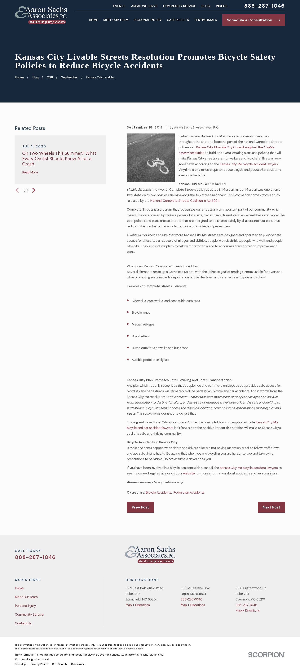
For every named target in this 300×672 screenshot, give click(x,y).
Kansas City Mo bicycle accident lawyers (249, 164)
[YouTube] (272, 556)
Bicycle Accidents (158, 492)
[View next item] (34, 190)
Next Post (271, 507)
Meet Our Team (26, 597)
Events (119, 6)
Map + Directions (138, 605)
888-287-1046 (264, 6)
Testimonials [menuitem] (205, 20)
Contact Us (23, 623)
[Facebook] (262, 556)
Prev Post (140, 507)
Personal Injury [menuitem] (147, 20)
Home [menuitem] (93, 20)
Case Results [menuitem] (178, 20)
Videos (221, 6)
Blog (205, 6)
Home (19, 588)
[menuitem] (20, 664)
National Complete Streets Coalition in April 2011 (184, 201)
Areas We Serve (144, 6)
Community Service (179, 6)
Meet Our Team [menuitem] (115, 20)
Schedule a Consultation (253, 20)
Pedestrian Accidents (188, 492)
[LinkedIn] (282, 556)
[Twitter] (252, 556)
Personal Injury (25, 606)
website (189, 473)
